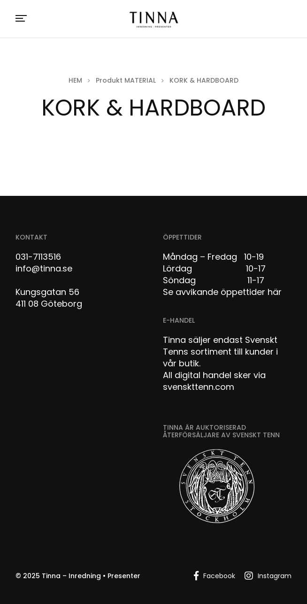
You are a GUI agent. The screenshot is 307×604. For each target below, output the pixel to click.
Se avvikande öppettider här (222, 292)
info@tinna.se (43, 268)
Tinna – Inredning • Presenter (91, 576)
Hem (75, 80)
